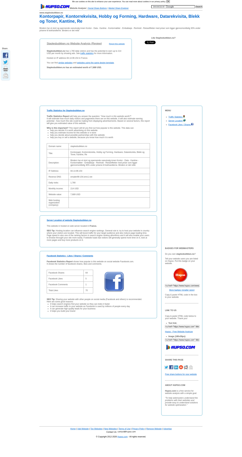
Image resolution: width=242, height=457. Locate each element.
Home (73, 429)
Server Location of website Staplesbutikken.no (69, 220)
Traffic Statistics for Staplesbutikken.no (66, 110)
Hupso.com (122, 437)
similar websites (65, 63)
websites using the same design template (95, 63)
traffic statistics (86, 53)
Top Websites (96, 429)
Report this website (117, 44)
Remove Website (154, 429)
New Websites (110, 429)
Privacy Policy (138, 429)
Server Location (177, 121)
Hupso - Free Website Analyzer (179, 332)
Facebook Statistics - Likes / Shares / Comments (70, 256)
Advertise (167, 429)
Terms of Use (125, 429)
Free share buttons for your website (181, 374)
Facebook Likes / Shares (181, 124)
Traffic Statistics (176, 117)
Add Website (83, 429)
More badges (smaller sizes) (182, 290)
